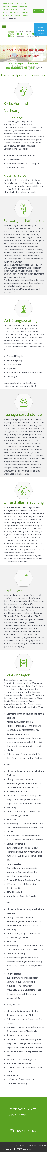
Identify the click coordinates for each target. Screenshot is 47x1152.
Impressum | (21, 1145)
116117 (38, 67)
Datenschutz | (33, 1145)
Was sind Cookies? (9, 18)
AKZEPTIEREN (38, 11)
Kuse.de (42, 1145)
